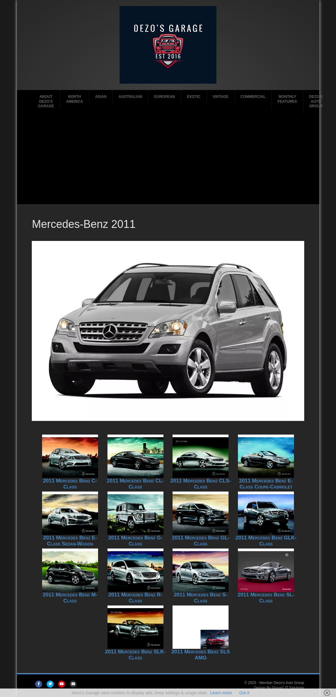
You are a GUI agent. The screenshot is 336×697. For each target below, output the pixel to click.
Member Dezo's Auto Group (281, 683)
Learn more (221, 692)
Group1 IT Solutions (288, 688)
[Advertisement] (168, 158)
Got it (244, 692)
